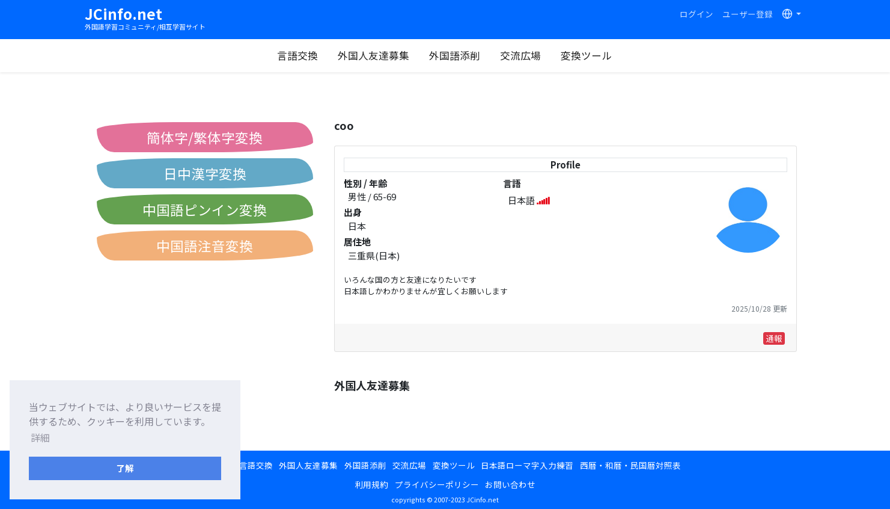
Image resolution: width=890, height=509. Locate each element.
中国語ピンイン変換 (204, 209)
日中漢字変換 (204, 173)
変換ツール (586, 55)
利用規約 (371, 484)
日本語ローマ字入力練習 (527, 465)
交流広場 (520, 55)
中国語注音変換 (204, 245)
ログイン (696, 14)
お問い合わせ (510, 484)
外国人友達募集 (373, 55)
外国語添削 (454, 55)
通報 (774, 338)
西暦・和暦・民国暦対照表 (630, 465)
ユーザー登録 (747, 14)
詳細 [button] (40, 437)
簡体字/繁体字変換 (205, 137)
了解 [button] (125, 467)
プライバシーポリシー (437, 484)
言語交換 (297, 55)
